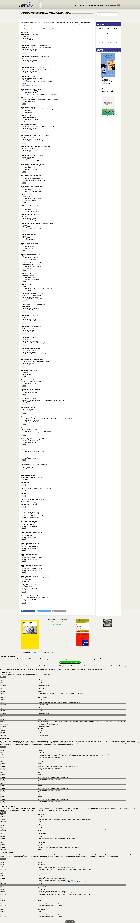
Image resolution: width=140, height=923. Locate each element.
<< (104, 33)
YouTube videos (4, 739)
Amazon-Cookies (71, 867)
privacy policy (41, 652)
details (24, 42)
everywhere (37, 12)
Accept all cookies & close (70, 662)
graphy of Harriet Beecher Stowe (32, 509)
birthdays (25, 29)
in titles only (37, 14)
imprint (34, 652)
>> (112, 33)
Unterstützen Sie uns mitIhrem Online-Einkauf (57, 623)
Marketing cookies (6, 853)
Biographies (79, 6)
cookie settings (50, 652)
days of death (36, 29)
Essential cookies (6, 672)
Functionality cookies (7, 806)
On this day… (98, 6)
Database (89, 6)
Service (113, 6)
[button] (28, 611)
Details (23, 485)
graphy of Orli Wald (29, 85)
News (107, 6)
